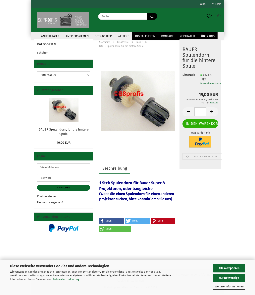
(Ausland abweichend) (211, 83)
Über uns (208, 36)
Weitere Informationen (229, 286)
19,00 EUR (64, 143)
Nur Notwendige (229, 278)
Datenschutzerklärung (66, 279)
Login (216, 4)
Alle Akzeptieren (229, 268)
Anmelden (63, 188)
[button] (219, 16)
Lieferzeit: (188, 75)
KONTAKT (167, 36)
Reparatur (187, 36)
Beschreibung (114, 168)
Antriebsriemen (77, 36)
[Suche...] (152, 16)
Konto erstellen (47, 197)
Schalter (42, 53)
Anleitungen (50, 36)
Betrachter (103, 36)
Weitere (123, 36)
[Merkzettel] (209, 16)
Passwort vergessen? (50, 203)
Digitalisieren (145, 36)
